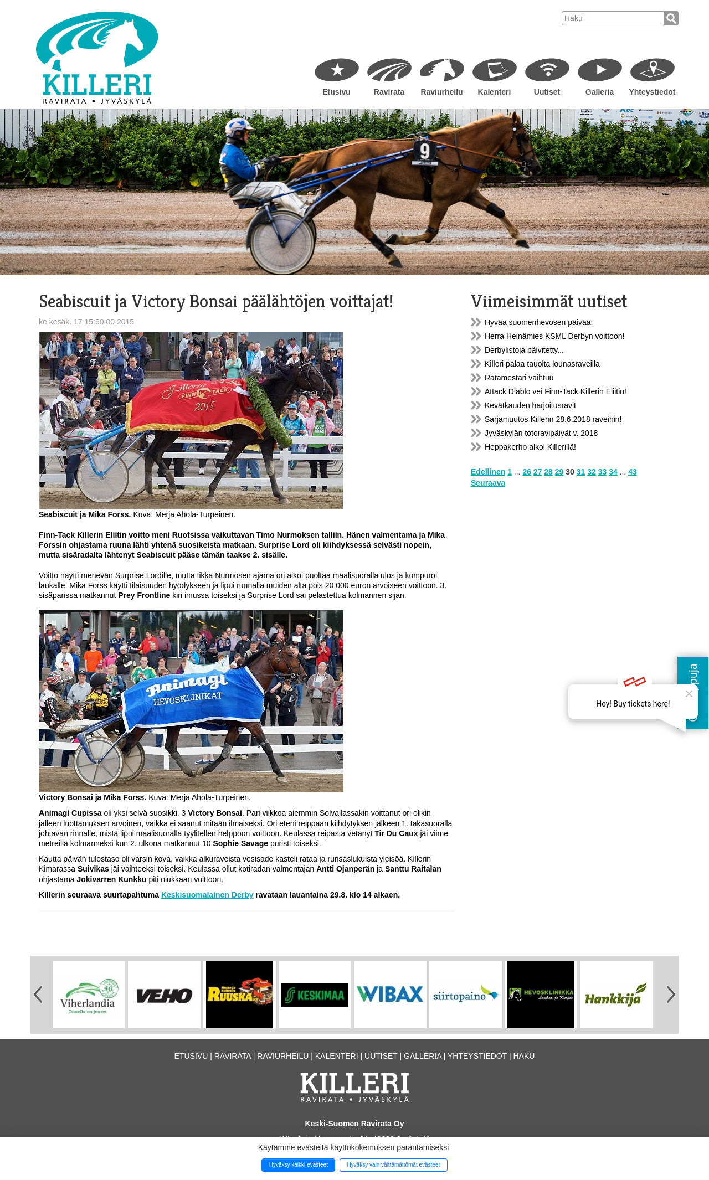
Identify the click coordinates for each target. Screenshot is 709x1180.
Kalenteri (494, 91)
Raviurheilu (441, 91)
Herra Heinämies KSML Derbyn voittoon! (554, 336)
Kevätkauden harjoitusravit (530, 405)
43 (632, 471)
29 (559, 471)
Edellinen (488, 471)
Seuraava (488, 482)
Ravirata (389, 91)
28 (548, 471)
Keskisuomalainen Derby (207, 894)
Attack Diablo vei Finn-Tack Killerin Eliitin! (555, 391)
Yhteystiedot (652, 91)
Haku (524, 1056)
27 (537, 471)
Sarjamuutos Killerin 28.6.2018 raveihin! (553, 419)
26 (526, 471)
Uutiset (547, 91)
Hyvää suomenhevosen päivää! (539, 322)
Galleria (599, 91)
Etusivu (336, 91)
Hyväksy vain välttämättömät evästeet (393, 1165)
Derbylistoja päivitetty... (524, 350)
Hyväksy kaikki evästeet (298, 1165)
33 (602, 471)
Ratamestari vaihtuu (519, 377)
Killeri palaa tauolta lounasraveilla (542, 363)
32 (591, 471)
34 (613, 471)
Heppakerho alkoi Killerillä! (530, 446)
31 (581, 471)
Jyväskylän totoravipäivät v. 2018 (541, 433)
